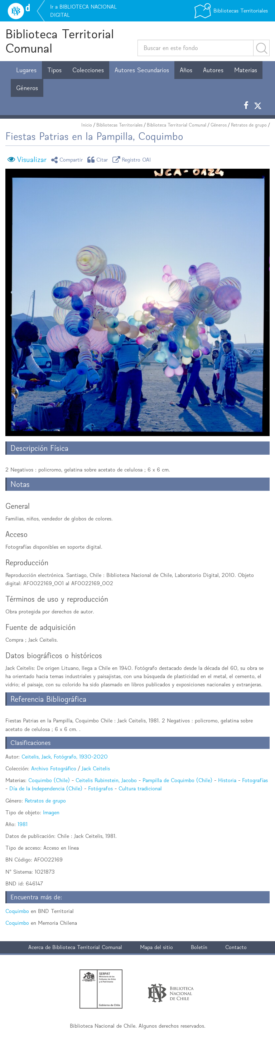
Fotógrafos (100, 788)
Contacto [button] (236, 947)
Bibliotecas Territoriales (119, 125)
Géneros (27, 88)
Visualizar (32, 159)
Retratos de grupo (249, 125)
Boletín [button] (199, 947)
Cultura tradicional (140, 788)
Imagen (51, 812)
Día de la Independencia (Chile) (45, 788)
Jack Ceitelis (96, 768)
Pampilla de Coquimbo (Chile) (177, 780)
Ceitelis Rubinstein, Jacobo (106, 780)
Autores (213, 70)
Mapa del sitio (156, 947)
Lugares (26, 70)
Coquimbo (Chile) (49, 780)
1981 (23, 824)
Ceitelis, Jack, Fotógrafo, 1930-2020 (64, 756)
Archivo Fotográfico (53, 768)
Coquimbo (17, 911)
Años (186, 70)
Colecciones (88, 70)
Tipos (54, 70)
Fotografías (255, 780)
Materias (245, 70)
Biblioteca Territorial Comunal (59, 41)
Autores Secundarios (142, 70)
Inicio (86, 125)
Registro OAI (132, 159)
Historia (227, 780)
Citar (98, 159)
